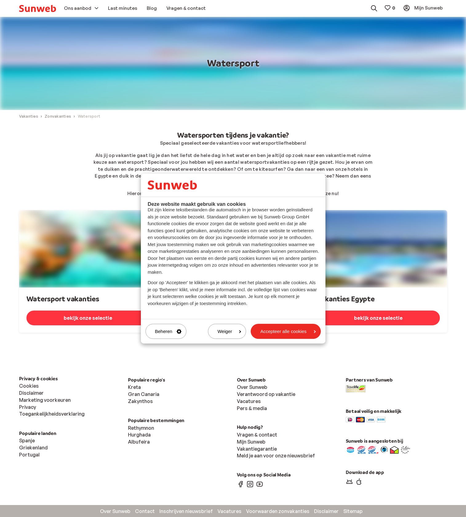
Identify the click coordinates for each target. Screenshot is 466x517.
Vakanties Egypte (346, 299)
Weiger (229, 331)
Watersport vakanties (62, 299)
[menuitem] (37, 8)
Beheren (168, 331)
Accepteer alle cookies (288, 331)
